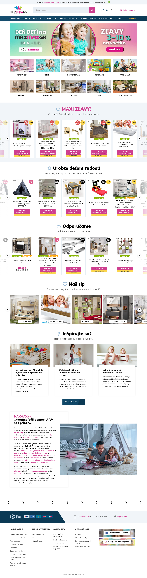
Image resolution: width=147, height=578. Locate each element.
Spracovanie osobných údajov (83, 542)
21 (91, 121)
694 (143, 181)
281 (66, 239)
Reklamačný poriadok (82, 546)
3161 (92, 181)
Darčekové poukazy (60, 540)
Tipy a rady (13, 548)
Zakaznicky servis (38, 538)
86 (143, 121)
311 (143, 239)
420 (92, 239)
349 (40, 181)
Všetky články (71, 402)
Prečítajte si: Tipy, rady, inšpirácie (61, 548)
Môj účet (107, 10)
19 (65, 121)
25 (40, 121)
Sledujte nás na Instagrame (118, 541)
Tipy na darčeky (58, 543)
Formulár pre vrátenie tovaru (17, 559)
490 (66, 181)
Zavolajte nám (83, 517)
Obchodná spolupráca (82, 538)
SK (112, 10)
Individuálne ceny (38, 541)
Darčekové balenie (16, 544)
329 (117, 239)
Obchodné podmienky (17, 551)
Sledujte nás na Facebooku (118, 533)
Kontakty (78, 534)
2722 (117, 181)
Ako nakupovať (15, 541)
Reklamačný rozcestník (18, 554)
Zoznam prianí (102, 10)
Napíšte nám (122, 517)
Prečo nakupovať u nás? (18, 538)
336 (14, 181)
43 (117, 121)
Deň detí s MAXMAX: (52, 2)
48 (40, 239)
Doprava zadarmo (38, 534)
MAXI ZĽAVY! (76, 109)
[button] (7, 138)
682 (14, 121)
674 (14, 239)
